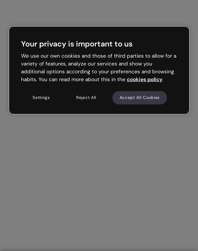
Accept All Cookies (140, 97)
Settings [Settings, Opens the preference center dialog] (41, 97)
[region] (99, 70)
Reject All (86, 97)
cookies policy (144, 79)
